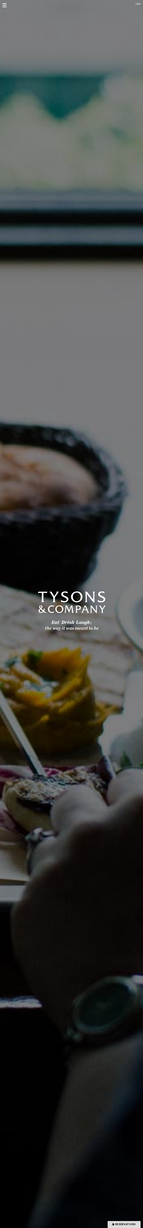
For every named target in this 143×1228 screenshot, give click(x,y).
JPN (138, 4)
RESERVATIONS (123, 1224)
